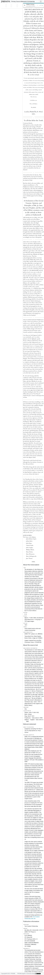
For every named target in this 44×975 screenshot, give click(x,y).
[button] (37, 5)
